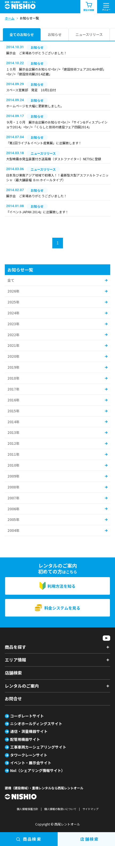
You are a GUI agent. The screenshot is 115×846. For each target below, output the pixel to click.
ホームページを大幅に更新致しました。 (35, 106)
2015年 (13, 410)
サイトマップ (90, 809)
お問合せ (13, 698)
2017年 (13, 389)
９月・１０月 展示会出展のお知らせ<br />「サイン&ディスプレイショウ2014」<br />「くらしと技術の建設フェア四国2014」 (57, 124)
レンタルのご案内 (22, 686)
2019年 (13, 367)
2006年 (13, 508)
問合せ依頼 (89, 7)
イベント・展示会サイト (30, 762)
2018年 (13, 378)
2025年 (13, 302)
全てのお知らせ (22, 34)
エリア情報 (15, 659)
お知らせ (55, 34)
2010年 (13, 465)
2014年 (13, 421)
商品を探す (15, 647)
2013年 (13, 432)
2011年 (13, 454)
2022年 (13, 334)
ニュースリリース (89, 34)
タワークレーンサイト (28, 755)
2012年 (13, 443)
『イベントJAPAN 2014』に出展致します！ (37, 212)
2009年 (13, 476)
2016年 (13, 400)
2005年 (13, 519)
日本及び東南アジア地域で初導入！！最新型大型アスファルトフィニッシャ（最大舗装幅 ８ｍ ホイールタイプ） (57, 177)
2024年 (13, 312)
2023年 (13, 323)
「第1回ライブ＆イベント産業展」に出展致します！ (44, 143)
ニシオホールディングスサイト (36, 723)
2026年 (13, 291)
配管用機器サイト (25, 739)
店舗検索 (13, 673)
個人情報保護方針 (27, 809)
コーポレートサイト (27, 715)
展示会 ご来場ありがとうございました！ (36, 53)
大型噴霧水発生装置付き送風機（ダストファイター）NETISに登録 (53, 159)
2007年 (13, 497)
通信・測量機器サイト (28, 731)
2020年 (13, 356)
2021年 (13, 345)
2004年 (13, 530)
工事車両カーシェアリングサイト (38, 747)
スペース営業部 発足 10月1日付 (31, 90)
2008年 (13, 487)
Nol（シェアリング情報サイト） (37, 770)
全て (10, 280)
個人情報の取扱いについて (60, 809)
